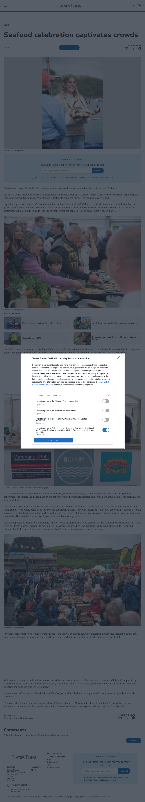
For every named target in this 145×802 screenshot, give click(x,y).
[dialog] (72, 401)
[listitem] (72, 395)
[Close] (119, 358)
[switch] (105, 401)
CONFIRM (53, 440)
